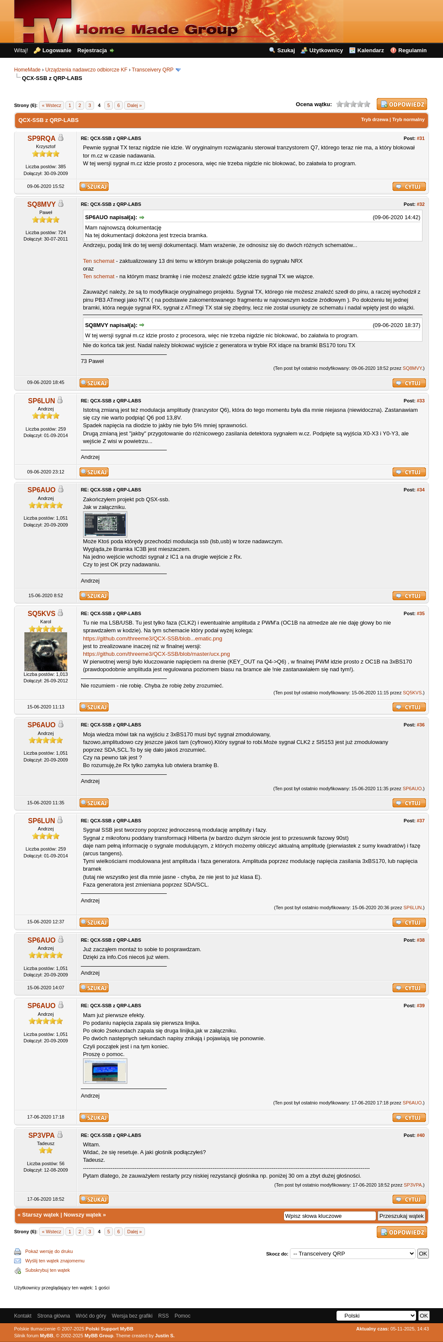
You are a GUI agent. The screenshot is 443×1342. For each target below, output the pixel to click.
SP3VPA (41, 1135)
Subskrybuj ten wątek (47, 1270)
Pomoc (182, 1316)
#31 (421, 138)
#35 (421, 613)
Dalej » (134, 105)
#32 (421, 204)
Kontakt (23, 1316)
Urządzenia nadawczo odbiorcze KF (86, 70)
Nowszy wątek (82, 1214)
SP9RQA (41, 138)
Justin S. (165, 1335)
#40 (421, 1135)
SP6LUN (41, 401)
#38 (421, 940)
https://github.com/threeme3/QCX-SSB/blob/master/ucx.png (156, 654)
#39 (421, 1005)
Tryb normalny (408, 119)
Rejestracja (92, 50)
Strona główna (53, 1316)
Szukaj (286, 50)
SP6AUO (41, 490)
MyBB (46, 1335)
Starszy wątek (40, 1214)
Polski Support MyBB (109, 1328)
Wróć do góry (91, 1316)
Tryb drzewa (374, 119)
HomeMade (27, 70)
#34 (421, 489)
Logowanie (56, 50)
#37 (421, 820)
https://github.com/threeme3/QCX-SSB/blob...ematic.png (152, 638)
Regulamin (413, 50)
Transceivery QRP (152, 70)
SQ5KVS (42, 613)
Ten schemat (99, 261)
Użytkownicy (326, 50)
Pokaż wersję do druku (49, 1251)
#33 (421, 400)
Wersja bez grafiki (132, 1316)
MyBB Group (99, 1335)
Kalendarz (370, 50)
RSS (163, 1316)
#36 (421, 724)
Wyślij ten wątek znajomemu (55, 1260)
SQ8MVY (41, 204)
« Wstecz (51, 105)
